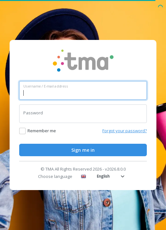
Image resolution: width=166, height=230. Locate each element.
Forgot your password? (124, 131)
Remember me (42, 131)
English (102, 176)
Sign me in (83, 150)
